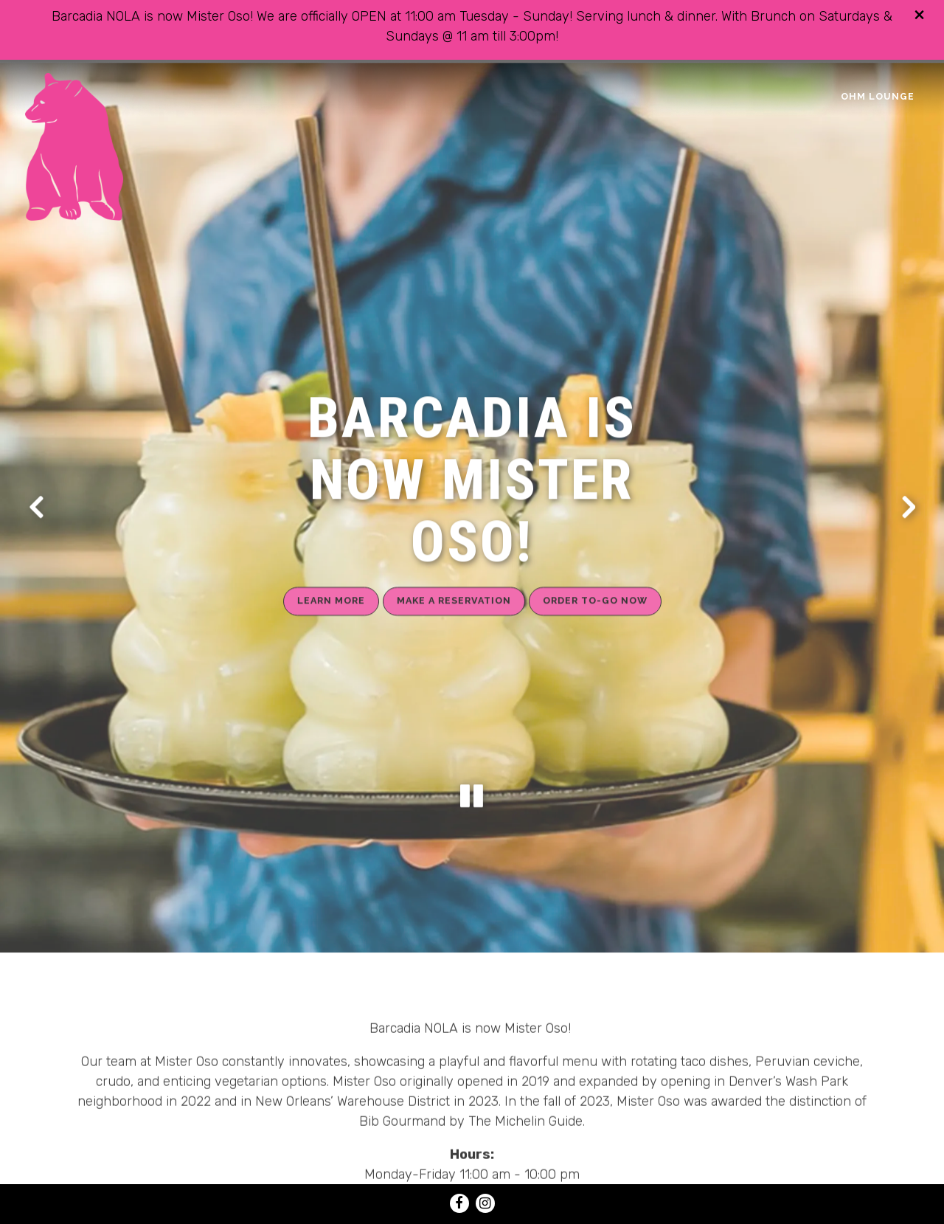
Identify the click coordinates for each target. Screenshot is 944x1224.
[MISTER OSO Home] (117, 147)
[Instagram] (485, 1203)
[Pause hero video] (472, 755)
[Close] (919, 14)
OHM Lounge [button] (877, 96)
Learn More (331, 575)
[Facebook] (459, 1203)
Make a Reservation (454, 575)
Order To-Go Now (595, 575)
